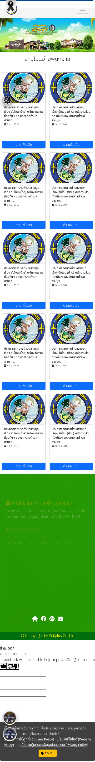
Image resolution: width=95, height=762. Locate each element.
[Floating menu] (7, 100)
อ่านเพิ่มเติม (23, 144)
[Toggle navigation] (82, 9)
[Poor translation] (13, 666)
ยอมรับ (48, 753)
